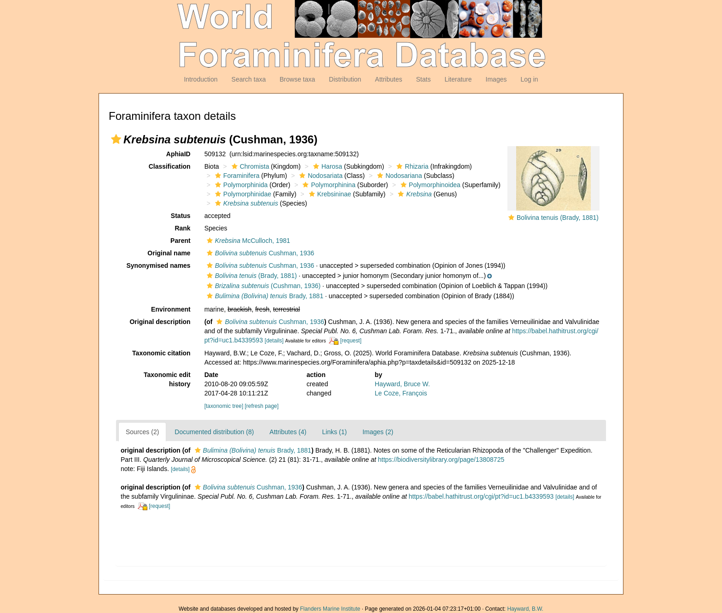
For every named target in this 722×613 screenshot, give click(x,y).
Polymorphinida (240, 185)
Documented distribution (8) (214, 432)
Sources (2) (142, 432)
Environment (171, 309)
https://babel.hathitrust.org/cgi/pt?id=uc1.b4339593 (480, 496)
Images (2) (377, 432)
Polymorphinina (327, 185)
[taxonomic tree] (224, 406)
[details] (274, 340)
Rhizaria (411, 166)
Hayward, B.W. (525, 609)
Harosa (326, 166)
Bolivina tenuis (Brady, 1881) (558, 217)
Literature (458, 79)
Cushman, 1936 (259, 253)
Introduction (200, 79)
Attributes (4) (287, 432)
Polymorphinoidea (429, 185)
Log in (529, 79)
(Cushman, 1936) (262, 285)
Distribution (345, 79)
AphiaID (178, 154)
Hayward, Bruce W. (402, 384)
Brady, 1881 (264, 296)
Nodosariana (398, 175)
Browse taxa (297, 79)
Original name (168, 253)
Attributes (388, 79)
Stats (423, 79)
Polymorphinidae (242, 194)
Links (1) (334, 432)
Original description (159, 321)
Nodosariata (320, 175)
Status (181, 215)
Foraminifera (236, 175)
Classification (170, 166)
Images (496, 79)
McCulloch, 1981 (247, 240)
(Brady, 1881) (250, 275)
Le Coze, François (401, 393)
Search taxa (249, 79)
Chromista (249, 166)
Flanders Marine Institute (330, 609)
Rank (182, 228)
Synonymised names (158, 265)
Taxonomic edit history (167, 379)
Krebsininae (329, 194)
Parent (180, 240)
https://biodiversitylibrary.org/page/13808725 (441, 459)
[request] (350, 340)
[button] (116, 139)
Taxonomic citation (161, 353)
